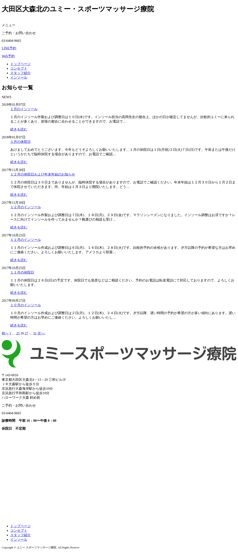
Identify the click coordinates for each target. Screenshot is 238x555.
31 (35, 333)
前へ (5, 333)
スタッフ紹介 (20, 73)
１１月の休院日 (22, 272)
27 (26, 333)
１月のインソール (24, 109)
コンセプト (18, 68)
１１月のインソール (25, 240)
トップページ (20, 64)
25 (18, 333)
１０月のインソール (25, 305)
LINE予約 (9, 48)
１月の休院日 (20, 142)
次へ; (41, 333)
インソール (18, 77)
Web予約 (8, 56)
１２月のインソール (25, 207)
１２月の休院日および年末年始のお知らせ (42, 174)
